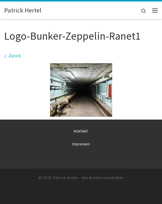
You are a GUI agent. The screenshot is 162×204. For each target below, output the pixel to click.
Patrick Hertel (65, 177)
